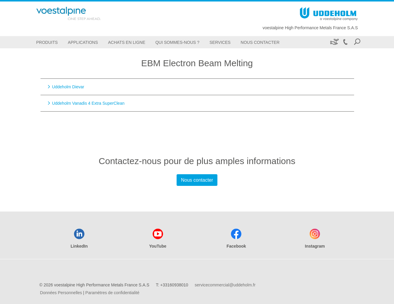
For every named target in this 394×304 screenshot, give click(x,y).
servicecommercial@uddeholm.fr (225, 285)
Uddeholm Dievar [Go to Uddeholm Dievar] (68, 86)
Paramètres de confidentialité (112, 292)
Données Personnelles (61, 292)
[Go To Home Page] (78, 13)
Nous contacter (197, 180)
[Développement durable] (334, 42)
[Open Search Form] (357, 42)
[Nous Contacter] (260, 42)
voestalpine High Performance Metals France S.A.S (310, 27)
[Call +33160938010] (345, 42)
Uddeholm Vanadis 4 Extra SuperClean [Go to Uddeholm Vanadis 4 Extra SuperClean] (88, 103)
